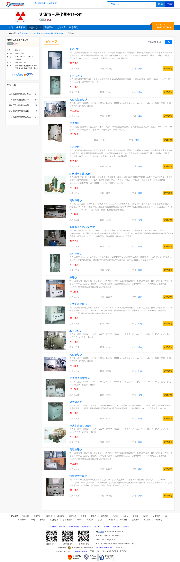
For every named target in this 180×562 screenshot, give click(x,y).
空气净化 (123, 520)
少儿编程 (147, 520)
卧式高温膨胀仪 (78, 304)
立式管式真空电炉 (79, 378)
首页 (10, 27)
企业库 (37, 33)
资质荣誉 (48, 27)
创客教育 (104, 516)
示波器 (115, 516)
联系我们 (73, 27)
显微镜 (83, 516)
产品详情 (168, 69)
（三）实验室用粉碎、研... (19, 94)
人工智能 (156, 516)
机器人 (125, 516)
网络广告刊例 (74, 527)
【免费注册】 (52, 3)
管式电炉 (74, 123)
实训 (100, 520)
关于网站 (53, 527)
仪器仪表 (90, 520)
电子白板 (25, 516)
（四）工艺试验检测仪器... (19, 105)
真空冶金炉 (75, 253)
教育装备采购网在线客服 (109, 532)
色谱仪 (42, 520)
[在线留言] (17, 74)
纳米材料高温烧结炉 (80, 173)
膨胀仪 (73, 277)
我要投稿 (126, 527)
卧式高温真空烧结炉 (80, 425)
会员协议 (107, 527)
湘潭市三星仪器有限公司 (54, 33)
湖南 (140, 69)
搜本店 (170, 4)
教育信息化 (54, 520)
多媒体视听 (67, 520)
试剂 (33, 520)
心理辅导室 (22, 520)
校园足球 (135, 520)
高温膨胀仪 (75, 200)
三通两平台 (111, 520)
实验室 (79, 520)
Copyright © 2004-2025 (62, 551)
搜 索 (160, 4)
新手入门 (97, 527)
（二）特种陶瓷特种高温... (19, 100)
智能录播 (49, 516)
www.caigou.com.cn (80, 551)
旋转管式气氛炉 (78, 476)
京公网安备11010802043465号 (80, 548)
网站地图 (116, 527)
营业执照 (119, 548)
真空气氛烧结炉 (78, 99)
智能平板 (37, 516)
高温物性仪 (75, 49)
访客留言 (61, 27)
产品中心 (35, 27)
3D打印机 (72, 516)
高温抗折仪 (75, 75)
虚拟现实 (60, 516)
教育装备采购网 (25, 33)
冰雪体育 (158, 520)
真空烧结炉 (75, 330)
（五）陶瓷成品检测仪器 (18, 111)
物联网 (145, 516)
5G (166, 516)
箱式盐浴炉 (75, 402)
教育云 (135, 516)
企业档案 (20, 27)
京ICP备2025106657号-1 (104, 548)
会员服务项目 (87, 527)
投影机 (93, 516)
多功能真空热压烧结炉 (82, 227)
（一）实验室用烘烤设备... (19, 117)
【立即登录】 (40, 3)
